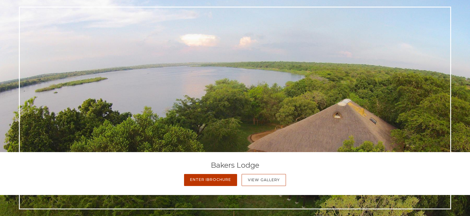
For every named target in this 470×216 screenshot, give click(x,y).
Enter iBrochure (210, 179)
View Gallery (264, 180)
